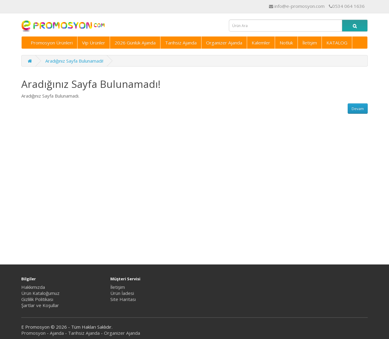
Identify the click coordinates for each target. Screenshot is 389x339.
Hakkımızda (33, 287)
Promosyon (33, 333)
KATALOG (336, 43)
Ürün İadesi (122, 293)
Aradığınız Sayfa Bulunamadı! (74, 61)
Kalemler (261, 43)
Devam (358, 108)
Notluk (286, 43)
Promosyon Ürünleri (52, 43)
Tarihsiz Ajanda (181, 43)
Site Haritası (123, 299)
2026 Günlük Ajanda (135, 43)
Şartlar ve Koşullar (40, 305)
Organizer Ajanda (224, 43)
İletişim (309, 43)
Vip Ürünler (93, 43)
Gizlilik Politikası (37, 299)
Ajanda (57, 333)
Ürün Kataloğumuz (40, 293)
